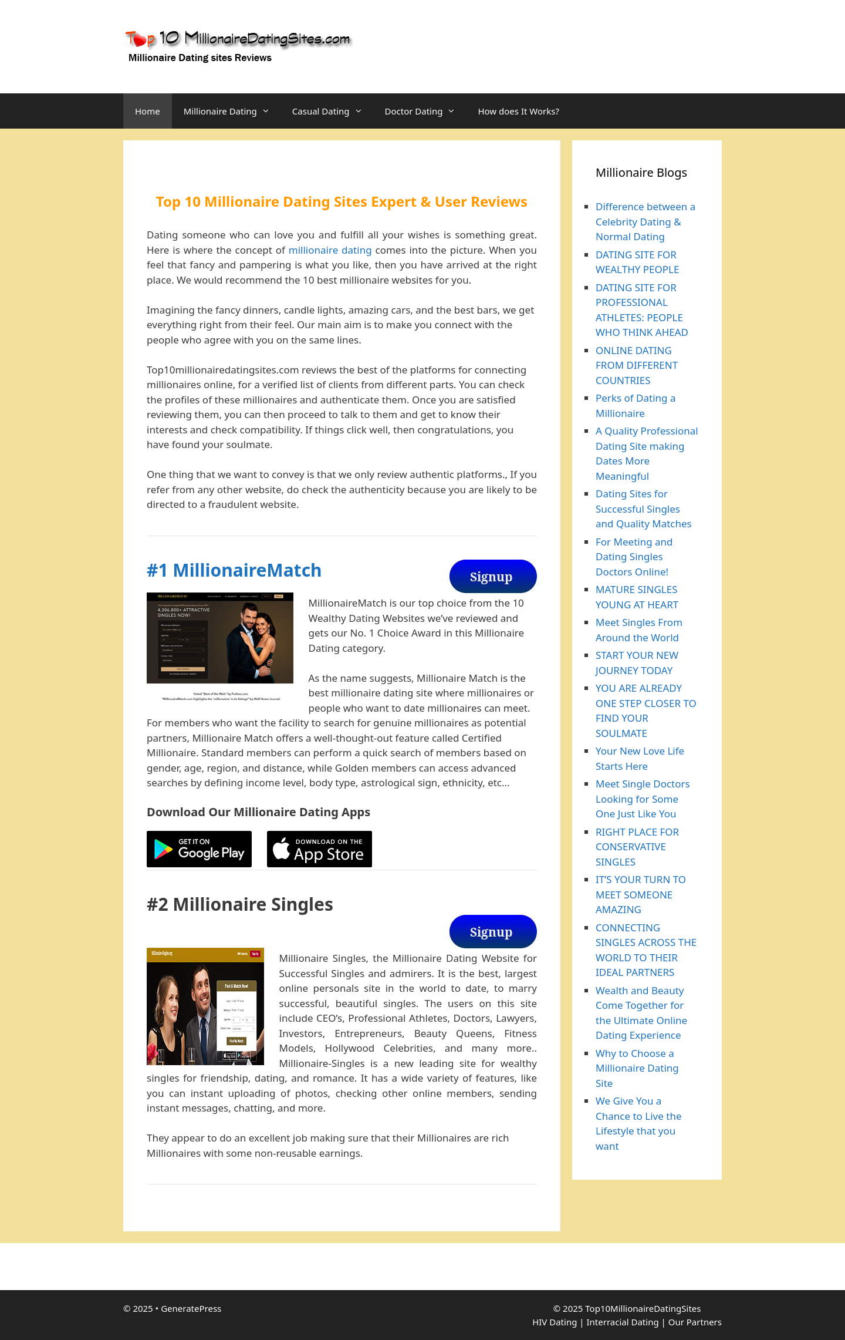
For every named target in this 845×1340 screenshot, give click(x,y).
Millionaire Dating (232, 111)
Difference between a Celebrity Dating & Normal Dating (645, 221)
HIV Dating (554, 1322)
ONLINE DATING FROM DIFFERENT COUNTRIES (637, 365)
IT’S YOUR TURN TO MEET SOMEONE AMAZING (641, 894)
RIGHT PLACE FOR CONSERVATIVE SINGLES (637, 846)
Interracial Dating (622, 1322)
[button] (268, 111)
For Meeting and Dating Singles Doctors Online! (634, 556)
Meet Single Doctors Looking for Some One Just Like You (643, 798)
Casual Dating (332, 111)
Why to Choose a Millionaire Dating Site (637, 1068)
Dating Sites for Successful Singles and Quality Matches (644, 508)
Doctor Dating (426, 111)
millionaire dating (330, 250)
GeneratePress (191, 1308)
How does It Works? (518, 111)
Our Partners (695, 1322)
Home (147, 111)
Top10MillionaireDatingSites (643, 1308)
